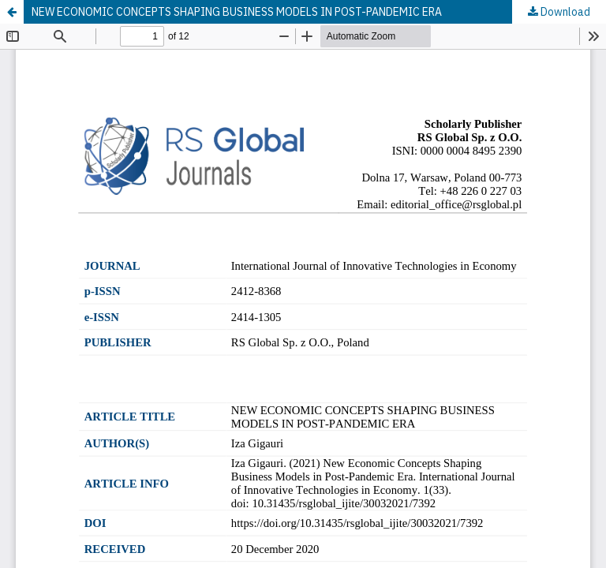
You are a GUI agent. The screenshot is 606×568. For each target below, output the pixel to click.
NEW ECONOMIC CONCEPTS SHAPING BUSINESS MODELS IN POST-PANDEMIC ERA (237, 12)
